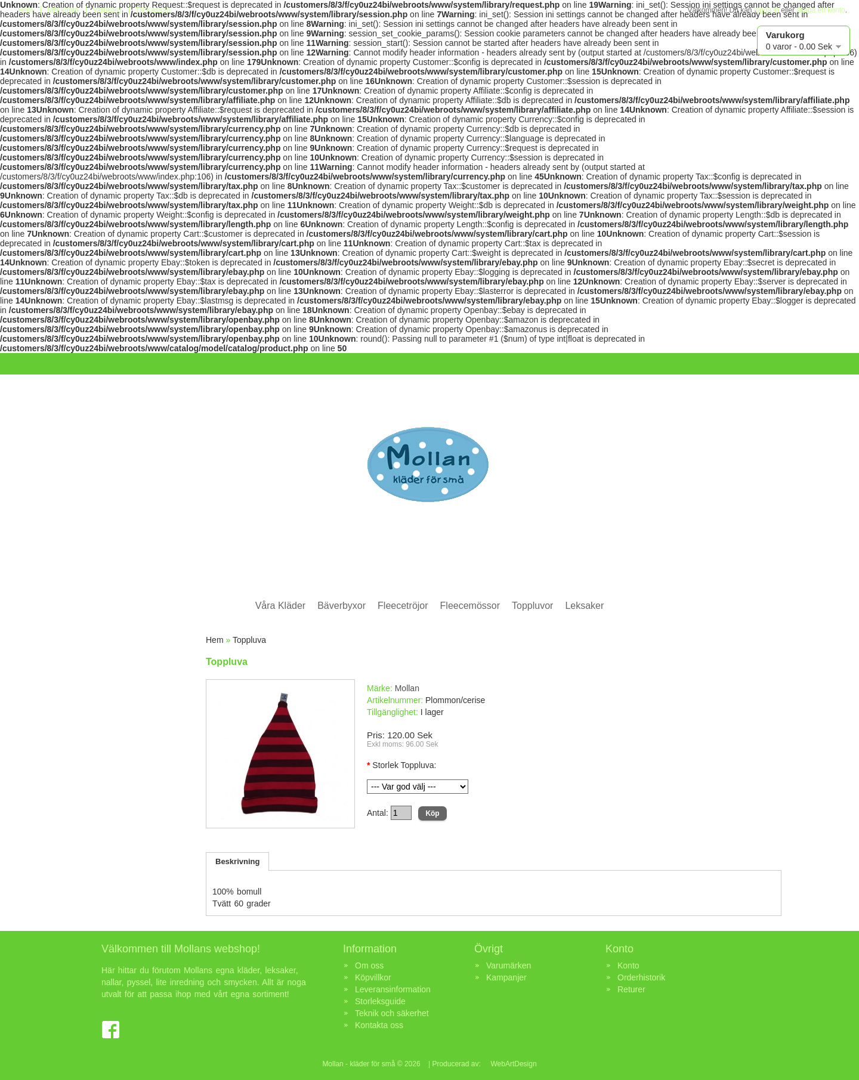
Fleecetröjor (403, 606)
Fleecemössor (470, 606)
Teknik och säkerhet (392, 1013)
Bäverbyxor (341, 606)
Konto (628, 965)
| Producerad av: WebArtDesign (482, 1064)
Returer (631, 989)
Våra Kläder (280, 606)
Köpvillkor (373, 977)
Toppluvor (532, 606)
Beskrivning (237, 861)
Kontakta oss (379, 1025)
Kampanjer (506, 977)
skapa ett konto (820, 10)
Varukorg (106, 10)
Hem (25, 10)
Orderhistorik (641, 977)
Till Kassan (152, 10)
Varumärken (508, 965)
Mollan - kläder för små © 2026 (371, 1064)
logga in (766, 10)
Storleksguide (380, 1001)
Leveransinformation (393, 989)
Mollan (407, 688)
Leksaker (584, 606)
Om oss (369, 965)
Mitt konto (62, 10)
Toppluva (249, 640)
